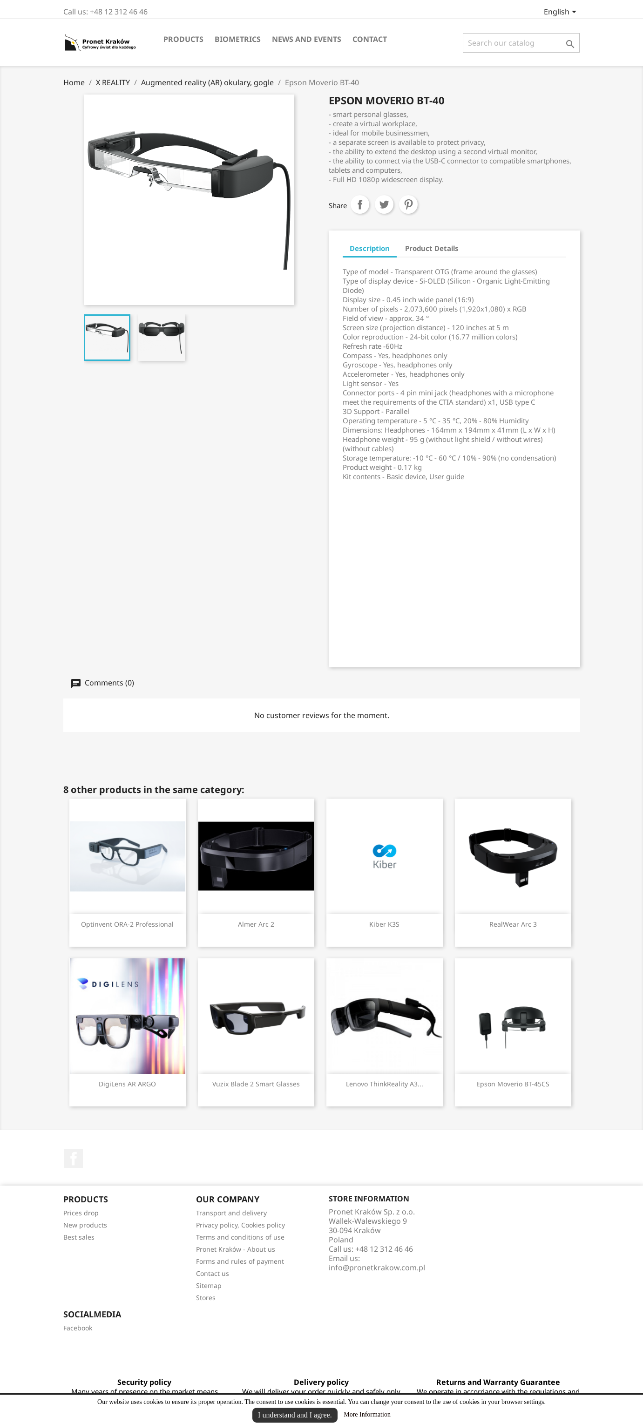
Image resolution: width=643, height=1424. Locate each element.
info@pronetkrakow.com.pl (377, 1267)
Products (183, 39)
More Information (367, 1414)
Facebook (73, 1158)
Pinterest (408, 204)
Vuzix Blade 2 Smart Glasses (256, 1083)
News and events (306, 39)
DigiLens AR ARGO (127, 1083)
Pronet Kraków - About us (235, 1249)
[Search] (521, 43)
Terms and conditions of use (240, 1237)
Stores (206, 1297)
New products (85, 1225)
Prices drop (81, 1212)
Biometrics (238, 39)
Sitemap (209, 1285)
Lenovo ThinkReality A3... (384, 1083)
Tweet (384, 204)
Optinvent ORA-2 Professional (127, 924)
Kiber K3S (384, 924)
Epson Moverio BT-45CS (512, 1083)
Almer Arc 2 (256, 924)
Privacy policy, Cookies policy (240, 1225)
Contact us (212, 1273)
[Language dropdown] (562, 12)
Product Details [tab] (432, 248)
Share (360, 204)
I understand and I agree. (295, 1415)
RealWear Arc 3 (513, 924)
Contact (369, 39)
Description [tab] (370, 248)
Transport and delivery (231, 1212)
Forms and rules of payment (240, 1261)
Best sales (79, 1237)
